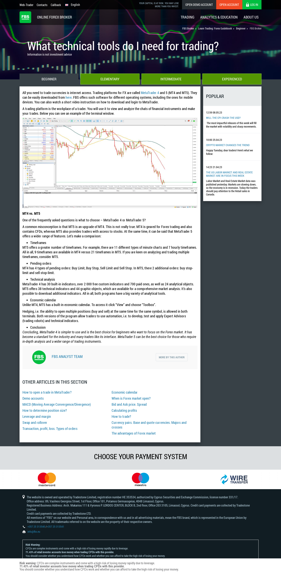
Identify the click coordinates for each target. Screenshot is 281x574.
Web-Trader (26, 5)
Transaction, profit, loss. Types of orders (49, 428)
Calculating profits (124, 410)
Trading (187, 17)
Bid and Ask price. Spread (129, 404)
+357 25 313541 (55, 526)
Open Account (229, 5)
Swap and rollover (34, 422)
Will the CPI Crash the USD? (223, 117)
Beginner (49, 79)
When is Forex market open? (131, 398)
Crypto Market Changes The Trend (228, 145)
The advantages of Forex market (134, 433)
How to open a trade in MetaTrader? (47, 392)
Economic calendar (125, 392)
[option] (47, 479)
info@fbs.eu (34, 531)
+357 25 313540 (36, 526)
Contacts (42, 5)
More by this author (172, 357)
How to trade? (121, 416)
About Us (251, 17)
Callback (56, 5)
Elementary (109, 79)
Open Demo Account (199, 5)
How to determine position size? (44, 410)
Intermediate (170, 79)
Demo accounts (33, 398)
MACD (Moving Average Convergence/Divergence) (56, 404)
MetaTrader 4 (150, 92)
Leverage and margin (36, 416)
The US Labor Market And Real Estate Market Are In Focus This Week (229, 174)
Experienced (232, 79)
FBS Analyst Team (67, 356)
